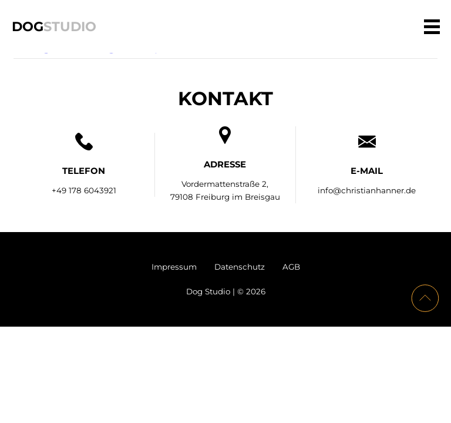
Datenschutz (239, 266)
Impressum (174, 266)
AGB (291, 266)
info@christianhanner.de (367, 190)
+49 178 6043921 (84, 190)
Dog (54, 26)
